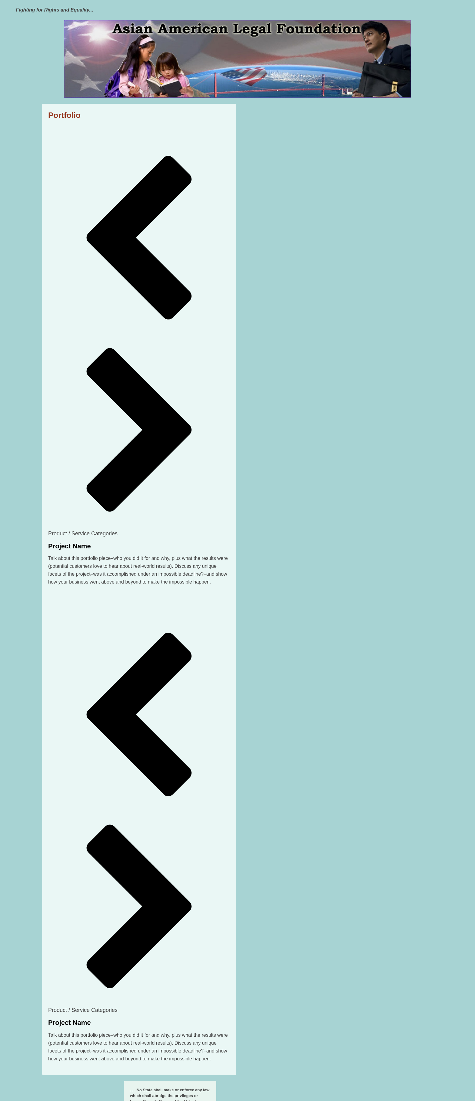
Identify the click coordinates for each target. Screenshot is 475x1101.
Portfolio (64, 115)
